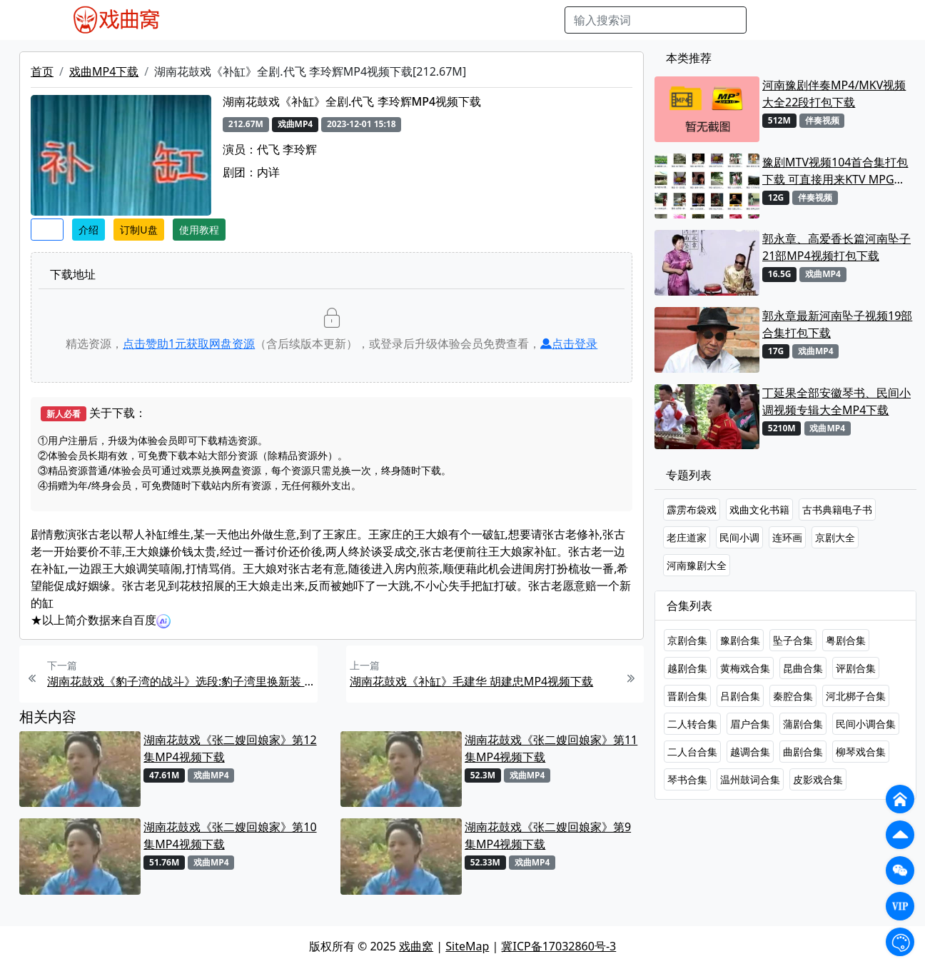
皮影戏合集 (818, 779)
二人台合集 (692, 751)
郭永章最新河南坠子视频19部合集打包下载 (837, 324)
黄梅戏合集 (745, 668)
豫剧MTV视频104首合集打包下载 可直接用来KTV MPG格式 (835, 171)
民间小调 (739, 537)
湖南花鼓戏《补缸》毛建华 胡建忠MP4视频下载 (472, 681)
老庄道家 (687, 537)
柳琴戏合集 (861, 751)
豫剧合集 (740, 640)
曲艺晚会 (360, 20)
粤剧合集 (846, 640)
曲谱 (546, 20)
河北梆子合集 (856, 696)
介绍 (88, 229)
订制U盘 (138, 229)
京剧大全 (835, 537)
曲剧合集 (803, 751)
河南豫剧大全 (697, 565)
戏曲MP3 (261, 20)
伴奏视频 (470, 20)
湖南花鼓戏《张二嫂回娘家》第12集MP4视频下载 (229, 748)
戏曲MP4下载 (103, 71)
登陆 (852, 20)
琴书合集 (687, 779)
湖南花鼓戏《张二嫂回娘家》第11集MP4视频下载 (551, 748)
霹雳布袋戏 (692, 509)
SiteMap (467, 946)
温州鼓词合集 (750, 779)
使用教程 (199, 229)
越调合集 (750, 751)
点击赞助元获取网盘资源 (189, 343)
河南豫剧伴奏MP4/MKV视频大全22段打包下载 (834, 93)
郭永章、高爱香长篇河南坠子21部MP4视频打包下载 (836, 247)
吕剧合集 (740, 696)
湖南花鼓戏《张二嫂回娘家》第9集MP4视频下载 (548, 835)
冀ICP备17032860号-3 (558, 946)
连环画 (787, 537)
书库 (513, 20)
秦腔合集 (793, 696)
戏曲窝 (416, 946)
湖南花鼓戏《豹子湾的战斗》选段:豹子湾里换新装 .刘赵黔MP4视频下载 (180, 681)
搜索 (769, 20)
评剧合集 (856, 668)
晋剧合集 (687, 696)
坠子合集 (793, 640)
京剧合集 (687, 640)
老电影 (311, 20)
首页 (42, 71)
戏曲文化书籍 (759, 509)
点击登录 (568, 343)
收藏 (47, 229)
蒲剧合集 (803, 723)
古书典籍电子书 (837, 509)
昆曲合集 (803, 668)
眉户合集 (750, 723)
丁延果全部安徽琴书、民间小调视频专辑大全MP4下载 (836, 401)
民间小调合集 (866, 723)
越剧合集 (687, 668)
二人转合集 (692, 723)
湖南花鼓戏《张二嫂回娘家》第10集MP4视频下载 (229, 835)
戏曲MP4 (205, 20)
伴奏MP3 (415, 20)
